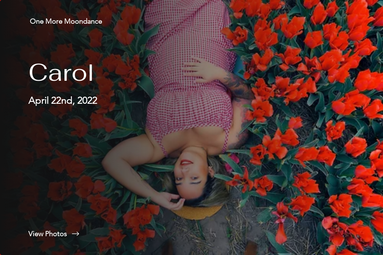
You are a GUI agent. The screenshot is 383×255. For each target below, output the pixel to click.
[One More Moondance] (66, 21)
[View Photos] (95, 233)
